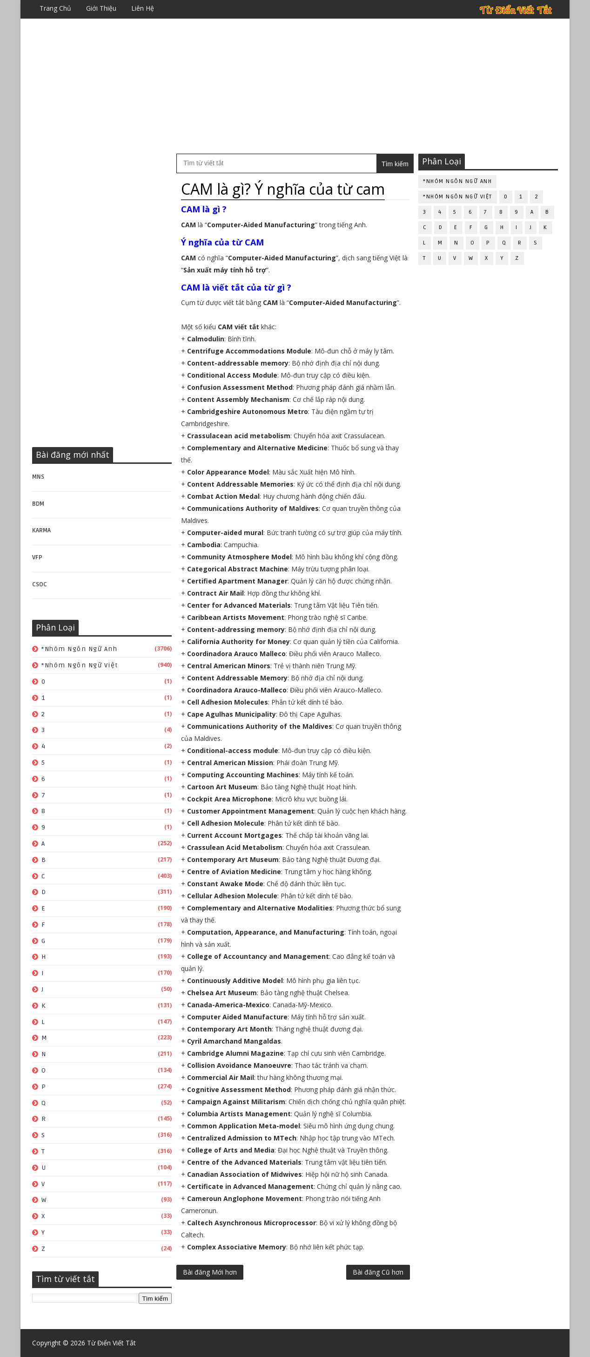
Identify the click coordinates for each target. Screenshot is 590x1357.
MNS (38, 477)
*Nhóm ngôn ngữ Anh (79, 649)
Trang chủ (55, 8)
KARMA (41, 530)
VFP (37, 557)
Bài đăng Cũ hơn (378, 1272)
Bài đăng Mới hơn (210, 1272)
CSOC (39, 584)
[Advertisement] (295, 86)
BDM (38, 504)
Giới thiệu (101, 8)
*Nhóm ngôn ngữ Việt (79, 665)
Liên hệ (142, 8)
